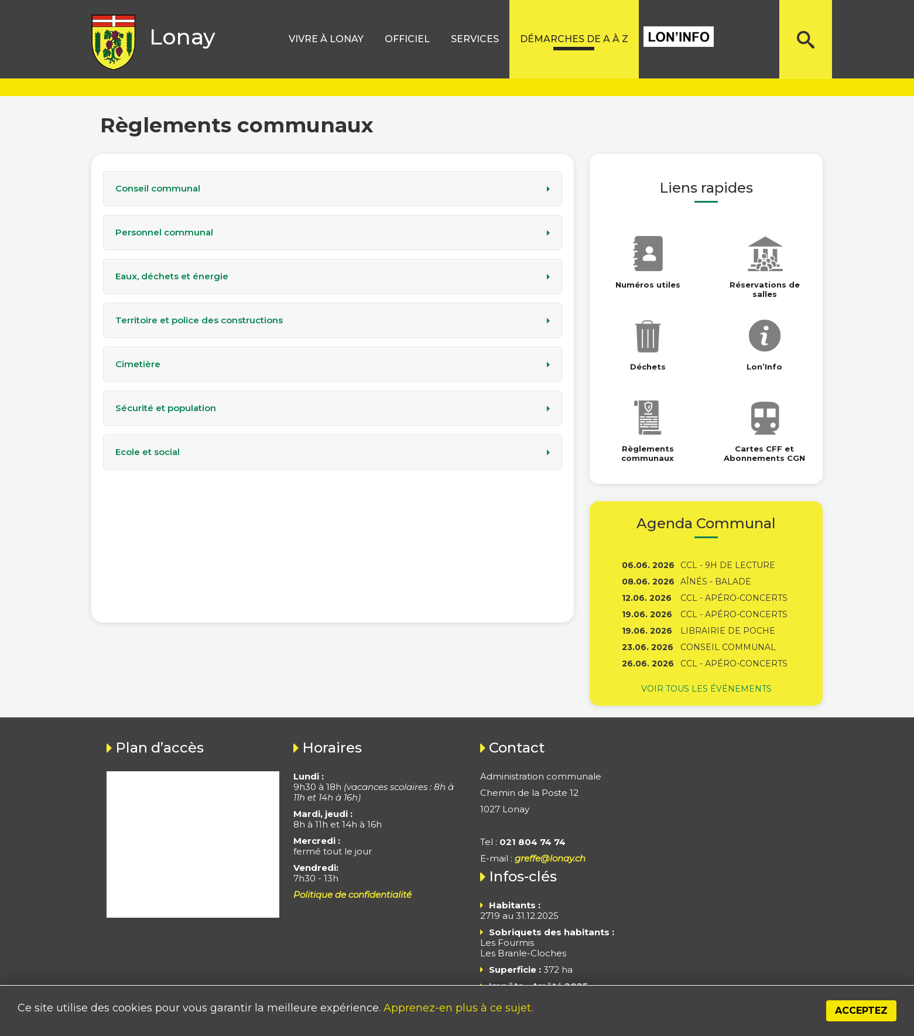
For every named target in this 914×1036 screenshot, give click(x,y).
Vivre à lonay (326, 39)
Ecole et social (147, 452)
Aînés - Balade (715, 581)
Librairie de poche (727, 630)
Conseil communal (157, 188)
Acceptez (861, 1010)
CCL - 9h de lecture (727, 565)
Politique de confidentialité (352, 894)
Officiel (407, 39)
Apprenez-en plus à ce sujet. (458, 1007)
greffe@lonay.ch (550, 858)
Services (475, 39)
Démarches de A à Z (574, 39)
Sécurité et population (165, 408)
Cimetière (137, 364)
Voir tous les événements (706, 688)
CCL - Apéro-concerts (734, 598)
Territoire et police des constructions (199, 320)
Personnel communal (164, 232)
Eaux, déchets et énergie (171, 276)
